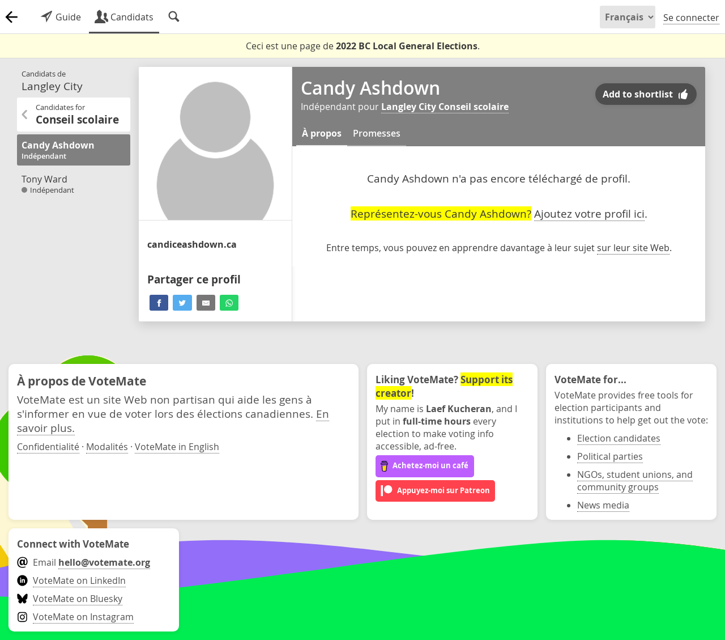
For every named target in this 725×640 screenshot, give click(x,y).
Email (83, 562)
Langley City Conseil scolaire (445, 106)
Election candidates (618, 438)
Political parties (610, 456)
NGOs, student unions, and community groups (635, 480)
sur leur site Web (633, 247)
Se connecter (691, 17)
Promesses (376, 133)
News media (603, 505)
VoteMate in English (177, 446)
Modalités (107, 446)
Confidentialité (48, 446)
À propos (322, 133)
